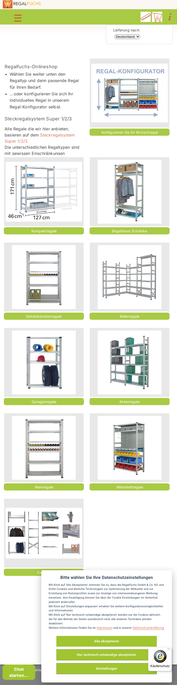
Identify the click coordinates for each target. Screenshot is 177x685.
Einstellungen (106, 668)
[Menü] (169, 650)
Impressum (104, 628)
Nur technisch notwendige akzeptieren (106, 655)
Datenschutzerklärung (148, 628)
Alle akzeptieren (106, 641)
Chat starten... (19, 672)
